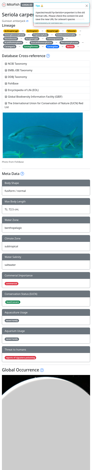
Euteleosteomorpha (65, 34)
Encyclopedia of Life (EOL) (22, 90)
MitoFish (18, 4)
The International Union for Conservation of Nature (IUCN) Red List (44, 105)
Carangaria (9, 46)
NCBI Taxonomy (16, 63)
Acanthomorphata (13, 42)
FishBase (11, 83)
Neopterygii (52, 31)
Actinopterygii (11, 31)
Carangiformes (31, 46)
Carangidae (52, 46)
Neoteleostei (10, 38)
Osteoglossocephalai (14, 34)
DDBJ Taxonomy (16, 77)
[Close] (86, 5)
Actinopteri (32, 31)
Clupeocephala (40, 34)
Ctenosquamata (54, 38)
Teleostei (71, 31)
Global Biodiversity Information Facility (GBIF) (33, 96)
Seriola (70, 46)
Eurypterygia (32, 38)
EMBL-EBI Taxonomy (18, 70)
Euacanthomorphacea (41, 42)
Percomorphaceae (69, 42)
